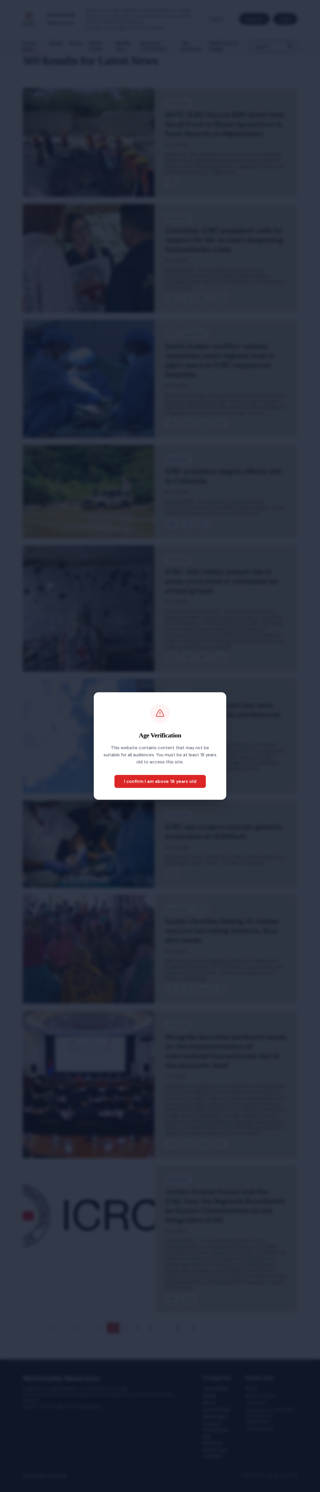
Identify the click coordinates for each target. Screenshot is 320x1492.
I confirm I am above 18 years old (160, 781)
